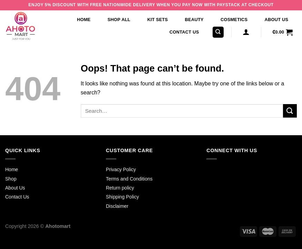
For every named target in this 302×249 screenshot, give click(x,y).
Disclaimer (117, 206)
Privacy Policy (121, 169)
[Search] (218, 32)
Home (83, 19)
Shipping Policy (122, 197)
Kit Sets (157, 19)
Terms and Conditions (129, 179)
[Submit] (290, 111)
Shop (11, 179)
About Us (277, 19)
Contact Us (184, 32)
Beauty (194, 19)
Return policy (120, 188)
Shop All (119, 19)
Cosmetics (234, 19)
